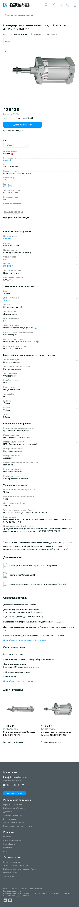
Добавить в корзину (22, 125)
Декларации (8, 876)
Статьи (6, 851)
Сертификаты (9, 844)
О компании (8, 837)
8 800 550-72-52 (13, 785)
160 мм (6, 300)
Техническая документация (15, 865)
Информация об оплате (14, 808)
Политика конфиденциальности (17, 826)
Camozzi (7, 160)
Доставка (7, 812)
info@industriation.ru (14, 777)
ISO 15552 (7, 186)
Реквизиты (8, 848)
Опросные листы (10, 873)
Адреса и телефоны (12, 840)
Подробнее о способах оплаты (18, 681)
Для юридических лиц (13, 815)
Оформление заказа (12, 804)
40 (4, 180)
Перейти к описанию (12, 204)
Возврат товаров (11, 819)
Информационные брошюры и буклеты (20, 869)
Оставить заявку (13, 793)
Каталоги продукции (12, 862)
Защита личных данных (13, 822)
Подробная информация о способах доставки (24, 640)
